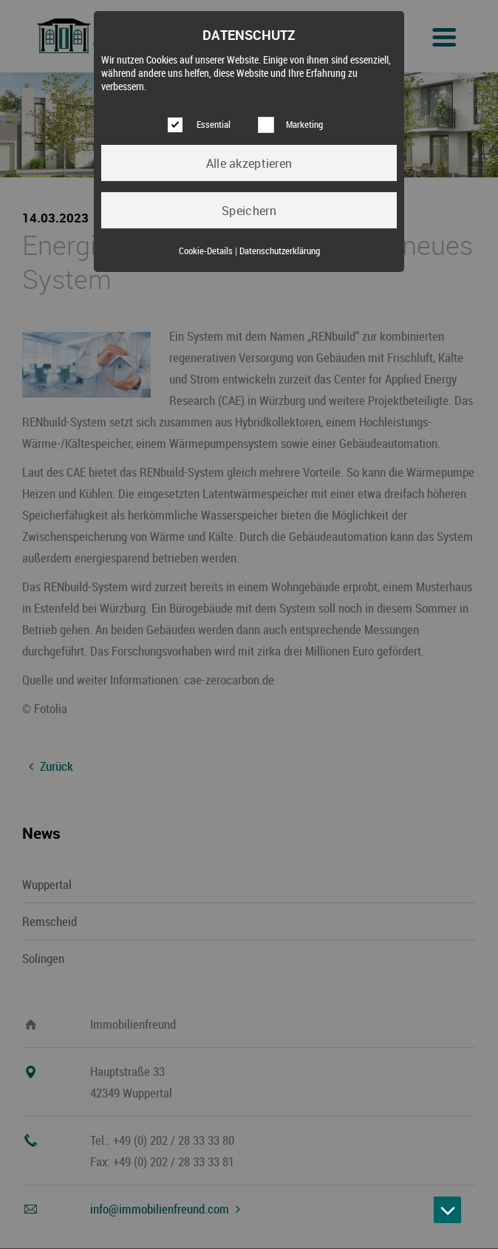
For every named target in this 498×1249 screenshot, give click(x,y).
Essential (214, 124)
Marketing (304, 124)
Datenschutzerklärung (279, 251)
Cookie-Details (206, 251)
